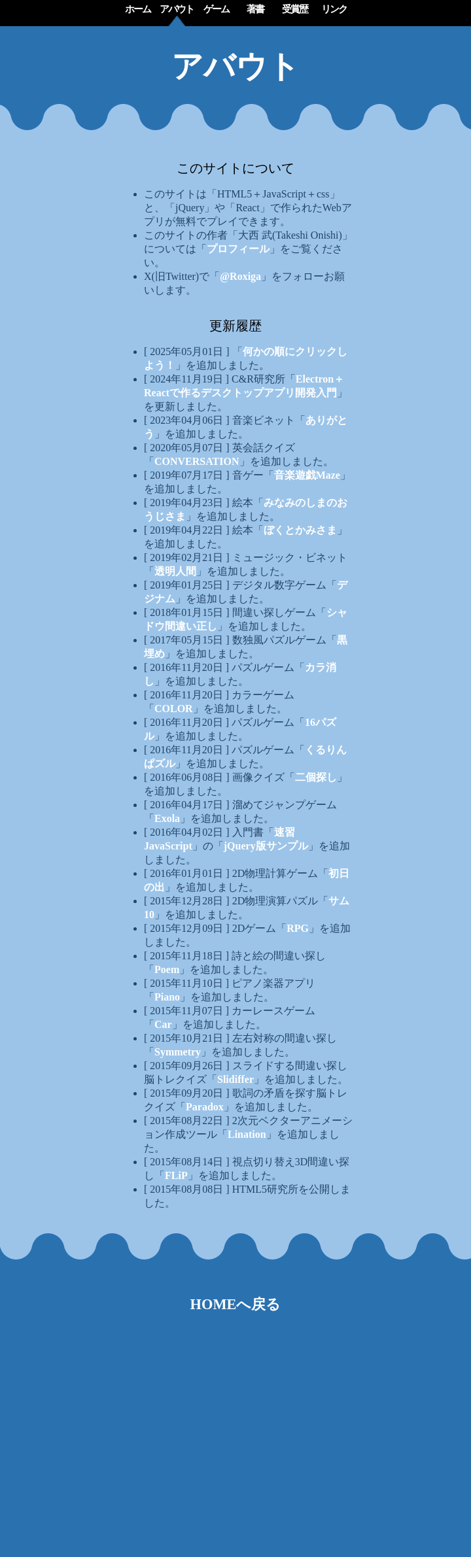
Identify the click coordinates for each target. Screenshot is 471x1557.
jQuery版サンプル (266, 845)
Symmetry (177, 1051)
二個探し (316, 777)
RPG (298, 928)
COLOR (173, 708)
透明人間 (175, 571)
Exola (167, 818)
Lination (247, 1134)
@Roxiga (240, 276)
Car (163, 1024)
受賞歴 (294, 9)
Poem (166, 969)
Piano (167, 996)
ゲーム (216, 9)
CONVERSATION (196, 461)
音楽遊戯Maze (307, 475)
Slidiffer (235, 1079)
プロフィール (238, 248)
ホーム (137, 9)
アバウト (177, 9)
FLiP (176, 1175)
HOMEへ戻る (235, 1304)
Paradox (205, 1106)
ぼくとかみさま (300, 530)
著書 (255, 9)
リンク (334, 9)
